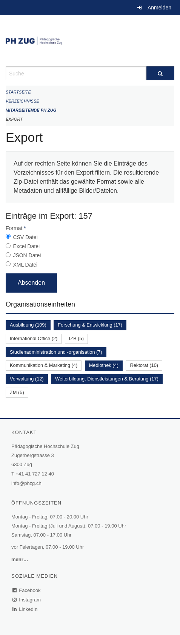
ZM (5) (17, 392)
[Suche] (160, 73)
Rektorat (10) (144, 365)
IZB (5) (76, 338)
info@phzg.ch (26, 483)
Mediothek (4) (103, 365)
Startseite (18, 92)
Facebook (26, 590)
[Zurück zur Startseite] (90, 41)
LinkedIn (25, 609)
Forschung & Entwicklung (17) (90, 325)
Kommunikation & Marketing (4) (43, 365)
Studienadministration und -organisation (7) (56, 352)
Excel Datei (26, 246)
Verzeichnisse (22, 101)
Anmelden (159, 8)
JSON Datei (27, 255)
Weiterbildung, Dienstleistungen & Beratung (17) (106, 379)
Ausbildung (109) (28, 325)
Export (14, 119)
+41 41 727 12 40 (34, 474)
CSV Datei (25, 237)
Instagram (27, 600)
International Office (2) (33, 338)
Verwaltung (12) (27, 379)
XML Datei (25, 265)
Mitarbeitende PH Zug (31, 110)
